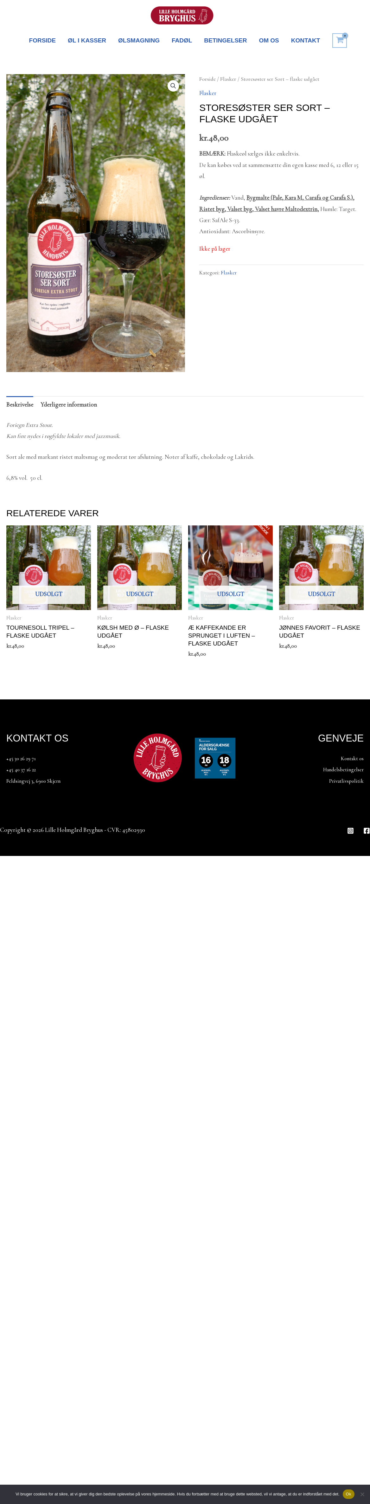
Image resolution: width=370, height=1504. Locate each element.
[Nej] (362, 1494)
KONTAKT (305, 40)
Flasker (228, 79)
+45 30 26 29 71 (23, 758)
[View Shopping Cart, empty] (339, 40)
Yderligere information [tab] (69, 404)
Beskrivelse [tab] (19, 404)
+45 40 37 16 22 (23, 769)
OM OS (269, 40)
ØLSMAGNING (139, 40)
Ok (348, 1494)
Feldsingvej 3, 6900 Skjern (38, 780)
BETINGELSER (225, 40)
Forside (207, 79)
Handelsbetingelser (340, 769)
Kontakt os (350, 758)
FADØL (182, 40)
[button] (173, 86)
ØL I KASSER (87, 40)
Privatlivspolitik (344, 780)
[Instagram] (350, 830)
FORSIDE (42, 40)
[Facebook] (366, 830)
